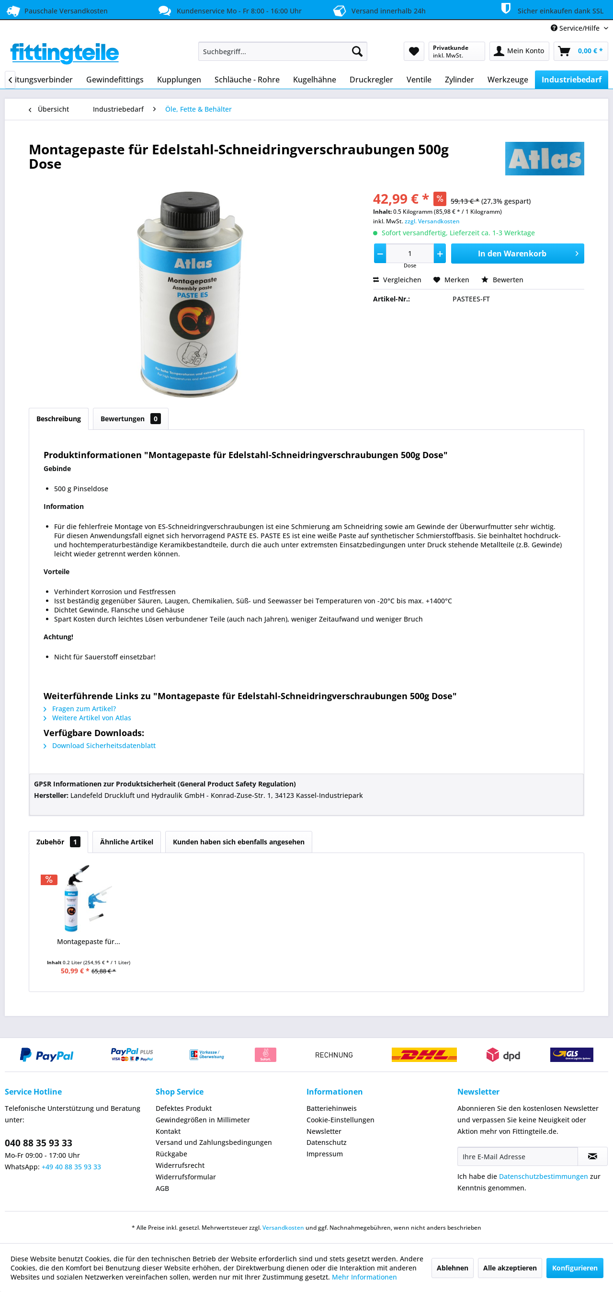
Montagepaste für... (88, 941)
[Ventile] (419, 79)
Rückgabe (171, 1153)
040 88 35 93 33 (38, 1143)
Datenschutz (326, 1142)
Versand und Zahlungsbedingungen (214, 1142)
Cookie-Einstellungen (340, 1119)
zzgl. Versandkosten (432, 221)
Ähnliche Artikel (126, 841)
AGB (162, 1188)
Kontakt (168, 1131)
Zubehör (58, 841)
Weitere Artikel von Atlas (87, 717)
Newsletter (323, 1131)
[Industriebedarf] (571, 79)
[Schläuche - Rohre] (247, 79)
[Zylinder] (459, 79)
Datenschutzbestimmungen (543, 1176)
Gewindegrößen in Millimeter (203, 1119)
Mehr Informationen (364, 1276)
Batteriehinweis (331, 1108)
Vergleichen (397, 279)
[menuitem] (282, 51)
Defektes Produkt (184, 1108)
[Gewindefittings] (114, 79)
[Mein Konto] (519, 51)
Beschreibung (58, 418)
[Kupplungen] (179, 79)
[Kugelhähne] (314, 79)
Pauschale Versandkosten (56, 10)
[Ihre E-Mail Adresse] (517, 1156)
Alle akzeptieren (510, 1267)
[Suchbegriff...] (282, 51)
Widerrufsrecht (180, 1165)
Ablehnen (452, 1267)
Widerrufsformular (186, 1176)
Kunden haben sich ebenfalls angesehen (239, 841)
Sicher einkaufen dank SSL (550, 9)
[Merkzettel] (414, 51)
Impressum (324, 1153)
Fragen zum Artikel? (80, 708)
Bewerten (502, 279)
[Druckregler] (371, 79)
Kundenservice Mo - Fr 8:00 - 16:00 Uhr (229, 10)
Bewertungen (131, 418)
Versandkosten (283, 1227)
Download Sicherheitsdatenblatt (100, 745)
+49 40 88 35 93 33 (71, 1166)
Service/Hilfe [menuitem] (576, 28)
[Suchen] (357, 51)
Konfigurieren (575, 1267)
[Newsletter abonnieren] (593, 1156)
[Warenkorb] (581, 51)
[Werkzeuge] (508, 79)
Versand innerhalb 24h (378, 10)
